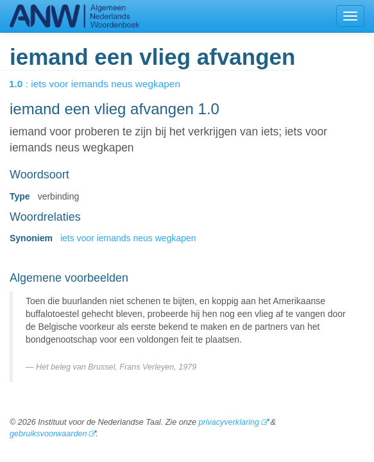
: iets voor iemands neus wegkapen (103, 83)
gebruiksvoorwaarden (48, 433)
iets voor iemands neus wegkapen (128, 238)
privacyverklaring (228, 422)
